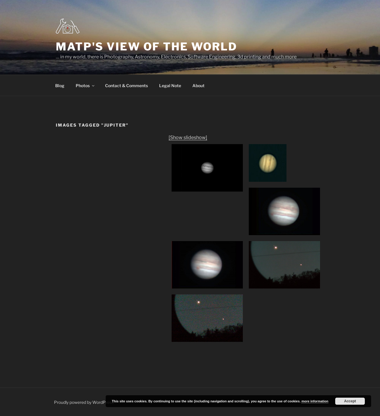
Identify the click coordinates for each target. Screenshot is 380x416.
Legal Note (170, 85)
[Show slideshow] (188, 137)
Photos (85, 85)
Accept (350, 401)
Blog (59, 85)
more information (314, 401)
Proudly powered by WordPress (84, 402)
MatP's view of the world (146, 46)
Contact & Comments (126, 85)
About (198, 85)
